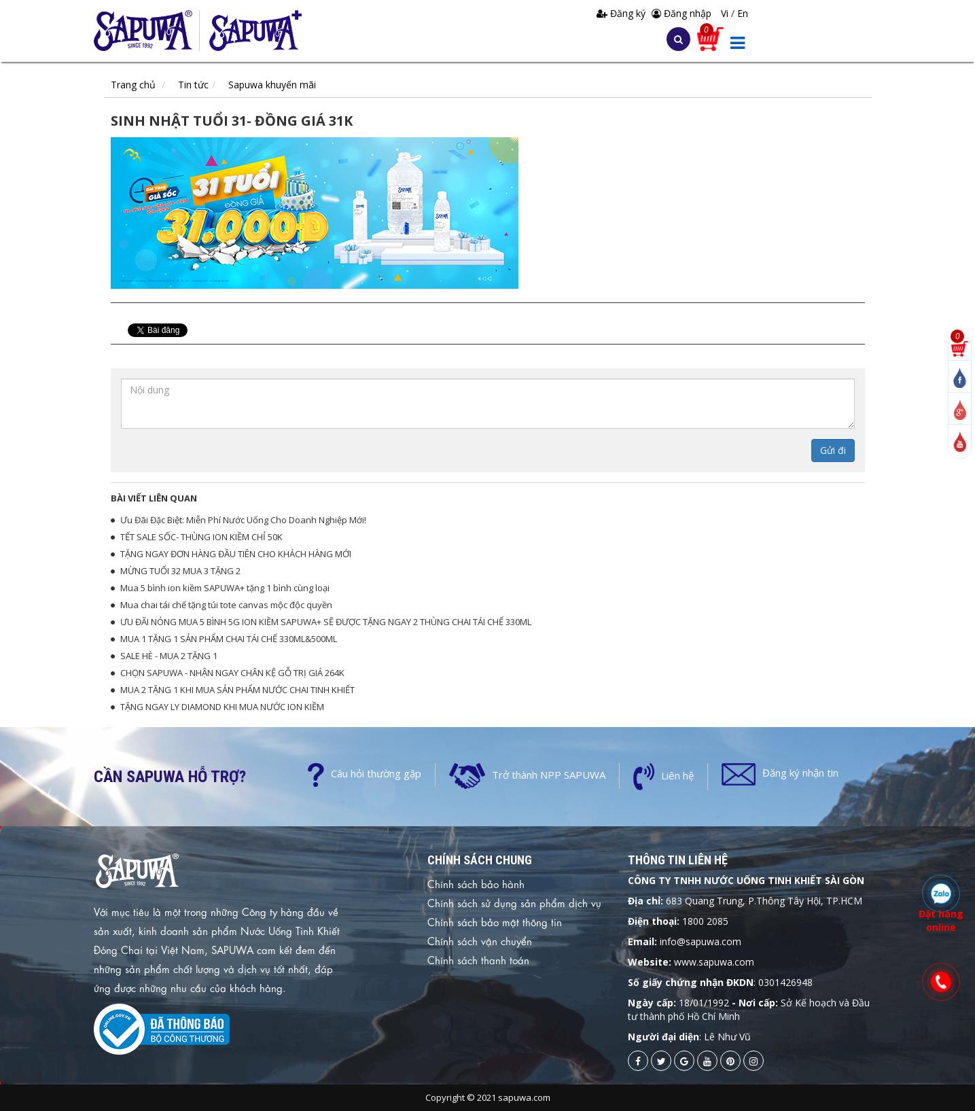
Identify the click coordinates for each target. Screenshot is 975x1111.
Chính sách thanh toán (478, 959)
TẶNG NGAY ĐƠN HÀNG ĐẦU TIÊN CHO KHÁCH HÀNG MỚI (235, 554)
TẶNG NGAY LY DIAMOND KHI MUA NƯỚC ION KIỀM (222, 707)
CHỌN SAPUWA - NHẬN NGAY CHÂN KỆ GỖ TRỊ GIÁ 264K (232, 673)
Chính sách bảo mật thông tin (494, 921)
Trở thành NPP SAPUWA (548, 774)
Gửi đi (833, 450)
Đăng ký (622, 13)
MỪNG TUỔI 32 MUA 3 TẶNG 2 (180, 571)
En (742, 13)
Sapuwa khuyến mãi (272, 84)
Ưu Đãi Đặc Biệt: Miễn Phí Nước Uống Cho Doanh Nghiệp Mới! (243, 520)
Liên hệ (677, 775)
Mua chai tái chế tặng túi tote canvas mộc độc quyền (226, 605)
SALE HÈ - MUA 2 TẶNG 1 (168, 656)
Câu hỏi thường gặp (376, 773)
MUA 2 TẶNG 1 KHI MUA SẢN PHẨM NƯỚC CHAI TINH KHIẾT (237, 690)
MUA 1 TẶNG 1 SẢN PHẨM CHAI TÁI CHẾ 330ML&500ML (228, 639)
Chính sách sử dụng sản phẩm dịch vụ (514, 902)
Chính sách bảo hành (476, 883)
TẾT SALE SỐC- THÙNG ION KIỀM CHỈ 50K (201, 537)
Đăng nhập (681, 13)
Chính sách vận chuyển (479, 940)
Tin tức (193, 84)
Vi (726, 13)
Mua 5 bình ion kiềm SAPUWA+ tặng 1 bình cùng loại (225, 588)
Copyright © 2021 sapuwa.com (487, 1097)
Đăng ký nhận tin (800, 772)
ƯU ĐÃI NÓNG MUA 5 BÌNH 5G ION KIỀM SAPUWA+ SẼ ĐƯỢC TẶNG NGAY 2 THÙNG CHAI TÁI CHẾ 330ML (325, 622)
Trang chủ (133, 84)
